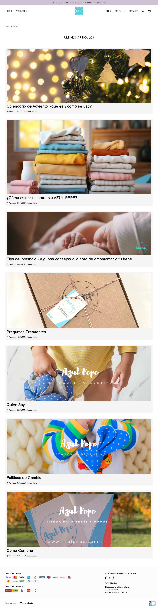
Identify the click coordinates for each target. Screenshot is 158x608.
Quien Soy (16, 405)
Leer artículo (32, 112)
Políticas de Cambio (24, 478)
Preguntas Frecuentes (26, 332)
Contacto (133, 10)
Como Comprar (20, 551)
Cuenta (119, 11)
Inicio (9, 10)
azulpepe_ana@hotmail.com (117, 587)
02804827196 (111, 590)
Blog (108, 10)
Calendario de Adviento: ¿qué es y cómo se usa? (49, 107)
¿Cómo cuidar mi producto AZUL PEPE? (42, 198)
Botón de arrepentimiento (116, 593)
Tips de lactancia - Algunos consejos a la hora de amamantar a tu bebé (69, 259)
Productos (23, 11)
